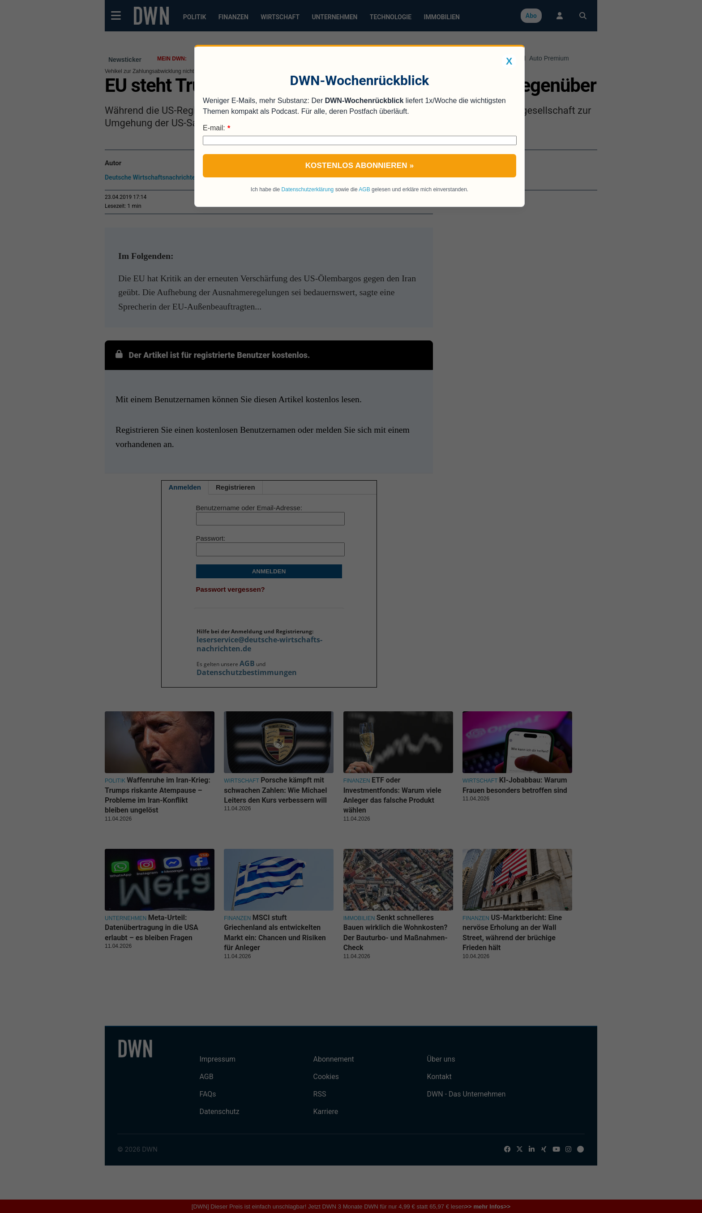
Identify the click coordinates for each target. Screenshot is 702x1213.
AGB (364, 189)
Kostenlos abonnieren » (359, 165)
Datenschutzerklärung (308, 189)
